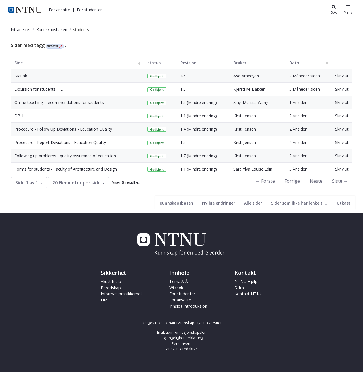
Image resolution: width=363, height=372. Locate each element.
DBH (18, 115)
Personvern (182, 343)
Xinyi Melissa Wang (250, 102)
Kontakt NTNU (249, 293)
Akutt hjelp (111, 281)
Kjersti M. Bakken (249, 89)
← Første (265, 181)
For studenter (89, 9)
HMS (105, 300)
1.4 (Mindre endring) (198, 129)
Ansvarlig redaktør (181, 348)
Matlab (20, 75)
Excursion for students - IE (38, 89)
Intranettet (20, 29)
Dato (294, 62)
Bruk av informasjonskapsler (181, 332)
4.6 (183, 75)
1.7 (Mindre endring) (198, 155)
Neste (316, 181)
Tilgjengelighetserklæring (181, 337)
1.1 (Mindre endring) (198, 115)
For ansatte (59, 9)
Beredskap (111, 287)
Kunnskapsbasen (51, 29)
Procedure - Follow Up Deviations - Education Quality (63, 129)
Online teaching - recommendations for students (59, 102)
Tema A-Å (178, 281)
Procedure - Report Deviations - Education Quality (60, 142)
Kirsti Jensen (244, 115)
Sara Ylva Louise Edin (252, 169)
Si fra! (240, 287)
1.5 (183, 89)
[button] (59, 10)
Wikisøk (176, 287)
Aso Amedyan (246, 75)
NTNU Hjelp (246, 281)
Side (18, 62)
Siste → (340, 181)
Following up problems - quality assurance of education (65, 155)
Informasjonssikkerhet (121, 293)
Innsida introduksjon (188, 306)
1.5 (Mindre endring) (198, 102)
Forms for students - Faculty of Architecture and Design (65, 169)
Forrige (292, 181)
